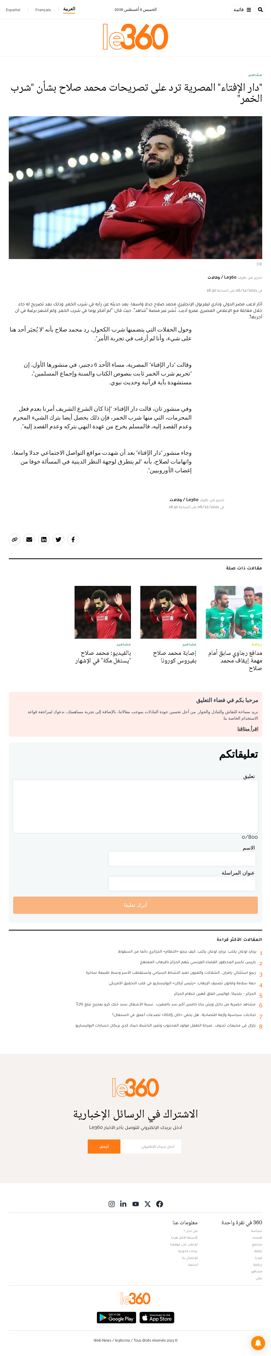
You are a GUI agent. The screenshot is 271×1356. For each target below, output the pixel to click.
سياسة (256, 1231)
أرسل (104, 1146)
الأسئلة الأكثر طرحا (184, 1237)
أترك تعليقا (135, 905)
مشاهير (255, 75)
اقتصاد (257, 1237)
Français (43, 9)
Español (13, 9)
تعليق (249, 776)
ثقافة (258, 1251)
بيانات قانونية (188, 1251)
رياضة (257, 1264)
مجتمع (257, 1244)
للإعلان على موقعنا (184, 1244)
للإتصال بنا (190, 1258)
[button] (258, 1343)
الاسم (249, 848)
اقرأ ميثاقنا (247, 729)
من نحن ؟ (191, 1231)
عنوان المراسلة (238, 873)
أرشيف (193, 1264)
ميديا (258, 1258)
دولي (259, 1278)
